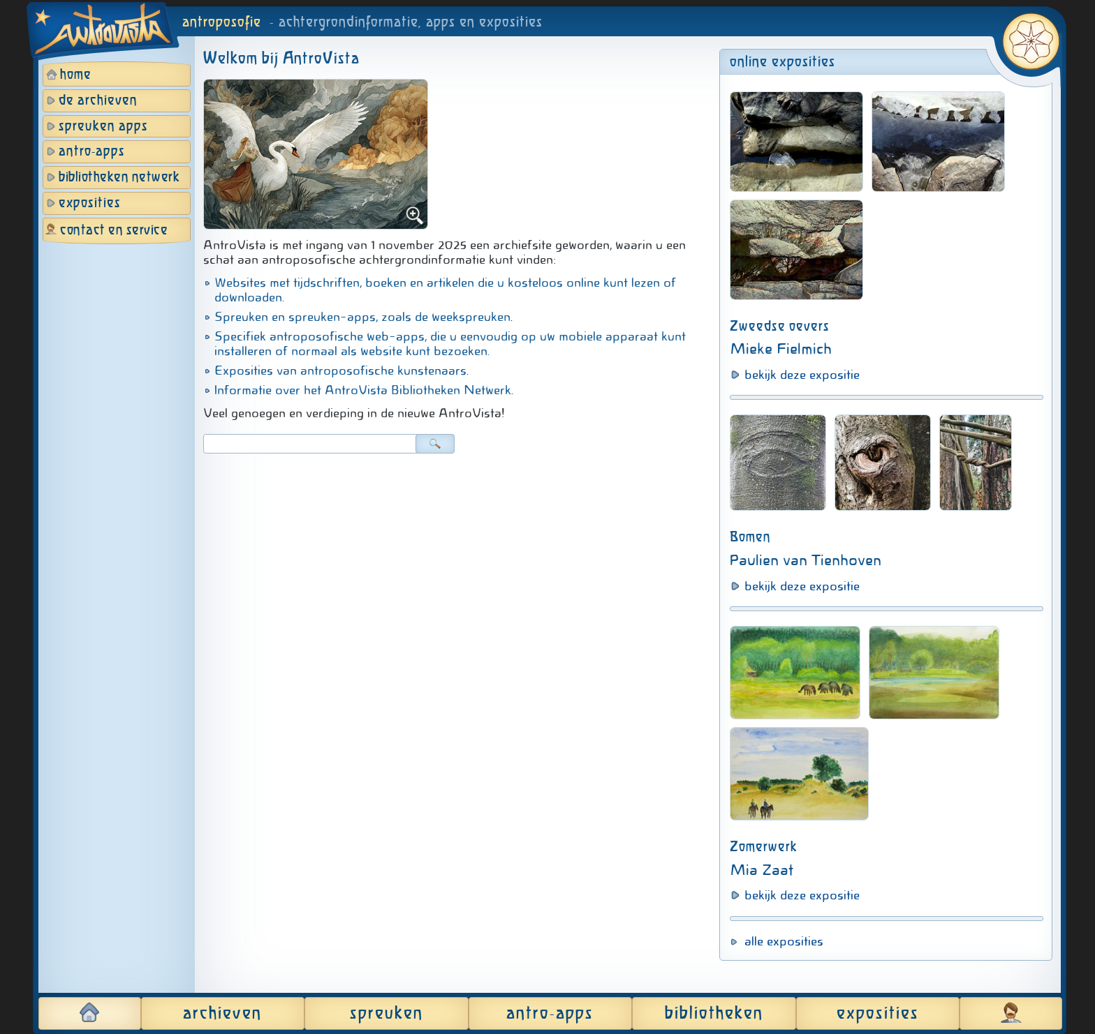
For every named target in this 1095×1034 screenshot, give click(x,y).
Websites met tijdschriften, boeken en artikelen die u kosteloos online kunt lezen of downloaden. (445, 290)
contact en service (114, 230)
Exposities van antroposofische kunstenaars (340, 370)
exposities (90, 203)
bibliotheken (714, 1013)
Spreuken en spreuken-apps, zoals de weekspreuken (362, 316)
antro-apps (92, 151)
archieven (222, 1013)
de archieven (98, 100)
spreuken (386, 1013)
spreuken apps (103, 126)
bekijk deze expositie (802, 374)
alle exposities (783, 941)
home (75, 75)
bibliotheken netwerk (119, 177)
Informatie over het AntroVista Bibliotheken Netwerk (362, 390)
